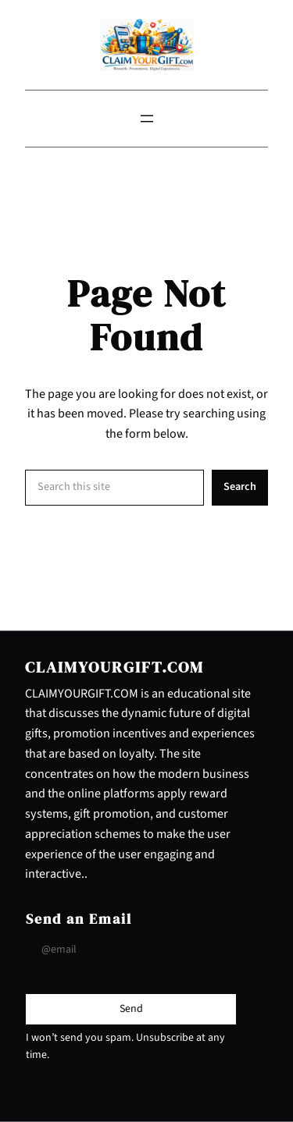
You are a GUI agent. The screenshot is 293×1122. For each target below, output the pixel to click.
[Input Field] (130, 949)
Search (239, 486)
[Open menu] (147, 118)
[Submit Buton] (131, 1008)
